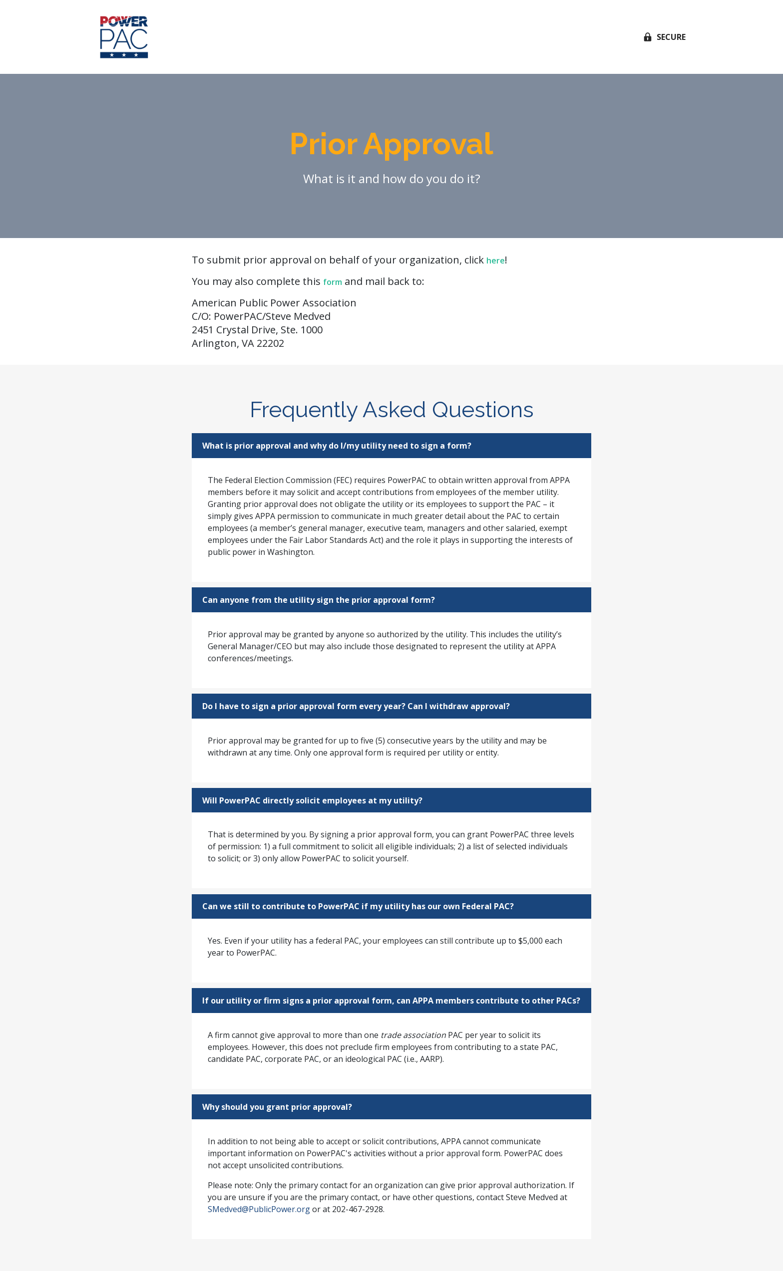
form (332, 281)
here (495, 260)
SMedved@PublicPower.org (259, 1209)
